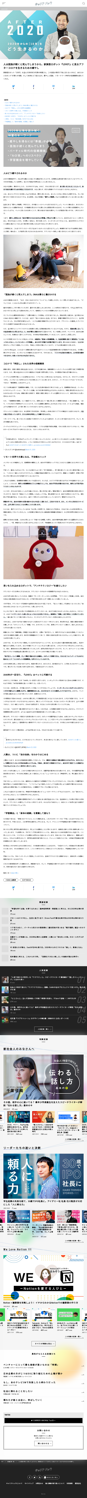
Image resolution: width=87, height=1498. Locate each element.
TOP (2, 1461)
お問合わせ (39, 1483)
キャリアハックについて (14, 1483)
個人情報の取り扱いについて (54, 1483)
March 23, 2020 (31, 747)
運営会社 (78, 1483)
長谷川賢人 (15, 873)
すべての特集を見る (43, 1344)
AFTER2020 (27, 880)
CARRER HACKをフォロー (44, 1420)
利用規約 (70, 1483)
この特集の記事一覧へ (73, 1139)
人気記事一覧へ (43, 1029)
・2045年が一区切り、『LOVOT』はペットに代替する (19, 116)
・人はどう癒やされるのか (11, 103)
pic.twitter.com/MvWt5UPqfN (14, 743)
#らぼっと (17, 445)
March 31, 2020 (30, 450)
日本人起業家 (11, 880)
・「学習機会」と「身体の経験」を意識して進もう (18, 121)
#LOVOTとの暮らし (27, 445)
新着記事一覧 (10, 1461)
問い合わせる (43, 1443)
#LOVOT (11, 445)
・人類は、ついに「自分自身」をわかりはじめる (18, 119)
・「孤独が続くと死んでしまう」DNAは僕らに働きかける (20, 105)
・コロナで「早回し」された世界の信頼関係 (17, 108)
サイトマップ (29, 1483)
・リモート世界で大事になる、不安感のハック (17, 111)
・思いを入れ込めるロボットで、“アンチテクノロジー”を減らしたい (24, 113)
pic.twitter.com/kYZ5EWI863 (42, 445)
